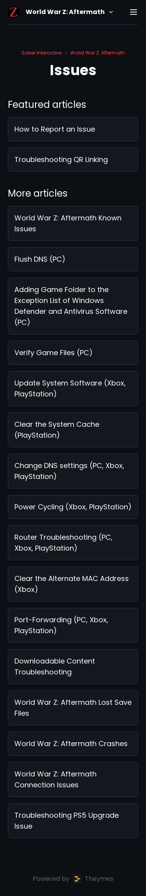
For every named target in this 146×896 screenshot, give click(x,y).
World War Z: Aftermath (97, 52)
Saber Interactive (41, 52)
